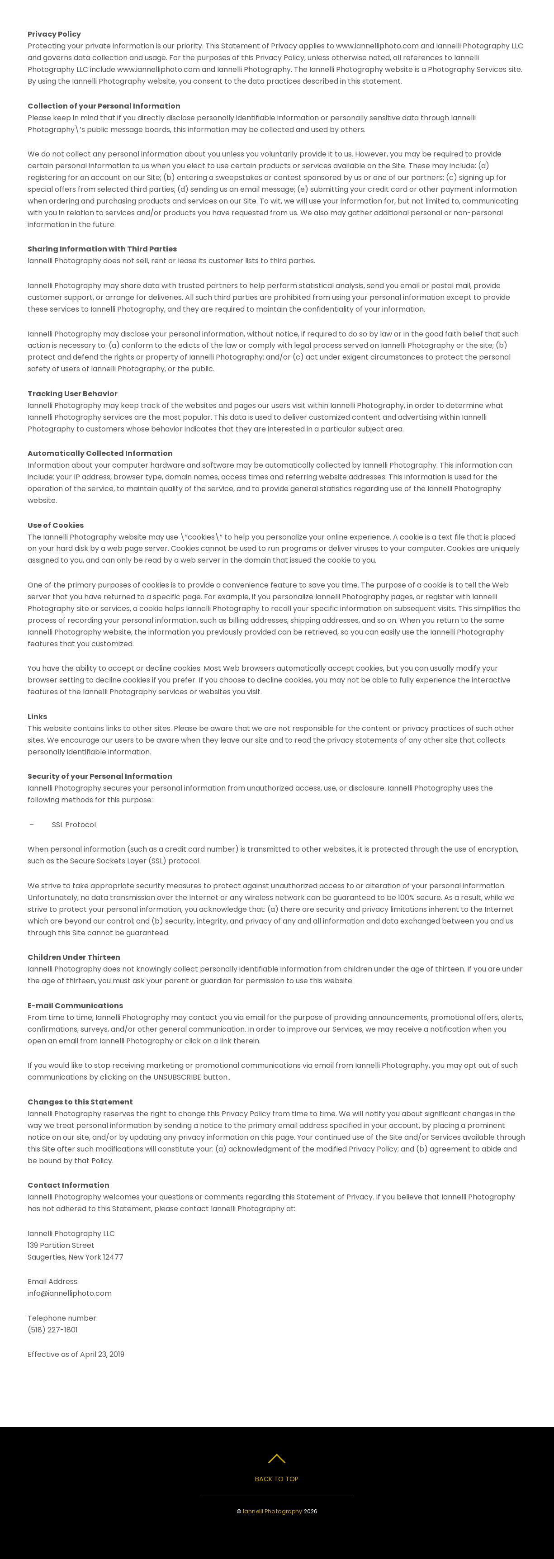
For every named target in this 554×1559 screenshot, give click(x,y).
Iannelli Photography (272, 1511)
